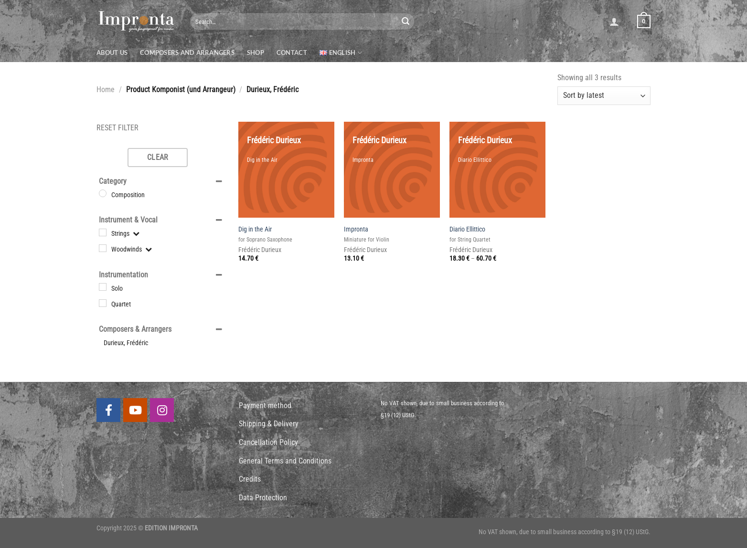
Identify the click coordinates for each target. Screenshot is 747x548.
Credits (250, 479)
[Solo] (103, 287)
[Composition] (103, 193)
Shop (255, 52)
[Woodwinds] (103, 248)
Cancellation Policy (268, 442)
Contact (292, 52)
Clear (158, 157)
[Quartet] (103, 302)
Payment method (265, 405)
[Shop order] (604, 95)
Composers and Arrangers (187, 52)
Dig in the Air (255, 229)
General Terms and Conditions (285, 460)
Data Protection (263, 497)
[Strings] (103, 232)
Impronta (356, 229)
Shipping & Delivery (269, 423)
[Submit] (405, 21)
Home (105, 89)
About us (112, 52)
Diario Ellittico (467, 229)
